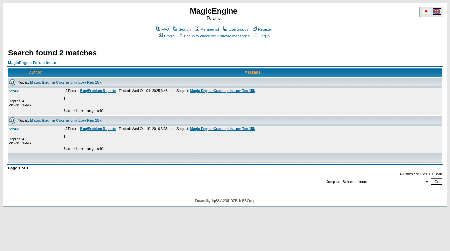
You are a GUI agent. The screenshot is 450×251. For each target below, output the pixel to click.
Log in (262, 36)
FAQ (162, 29)
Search (182, 29)
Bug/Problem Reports (98, 91)
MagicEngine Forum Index (32, 63)
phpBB (215, 201)
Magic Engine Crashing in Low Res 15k (65, 82)
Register (262, 29)
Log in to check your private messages (214, 36)
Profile (167, 36)
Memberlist (207, 29)
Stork (14, 91)
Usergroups (235, 29)
